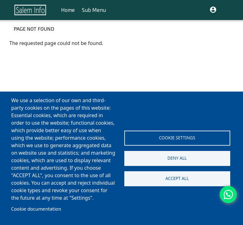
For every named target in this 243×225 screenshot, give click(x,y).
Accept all (177, 178)
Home (68, 10)
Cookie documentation (36, 209)
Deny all (177, 158)
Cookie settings (177, 138)
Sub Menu (94, 10)
